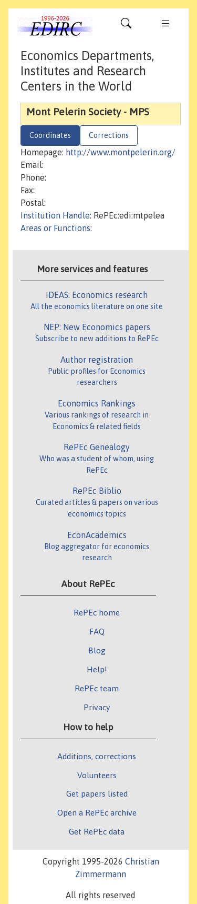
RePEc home (97, 612)
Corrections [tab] (109, 135)
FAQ (97, 631)
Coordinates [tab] (50, 135)
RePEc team (97, 688)
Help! (97, 669)
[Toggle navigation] (126, 25)
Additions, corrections (96, 756)
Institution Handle (55, 215)
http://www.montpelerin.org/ (120, 152)
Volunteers (97, 775)
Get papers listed (97, 793)
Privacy (97, 707)
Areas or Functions (55, 228)
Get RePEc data (97, 831)
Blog (97, 650)
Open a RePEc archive (97, 812)
